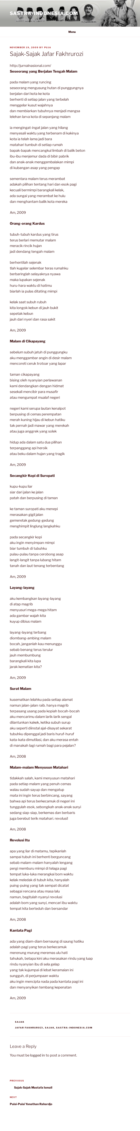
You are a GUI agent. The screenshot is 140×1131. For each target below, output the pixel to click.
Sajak (19, 1022)
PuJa (47, 47)
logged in (37, 1055)
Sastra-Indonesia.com (44, 13)
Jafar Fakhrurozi (29, 1027)
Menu (70, 31)
